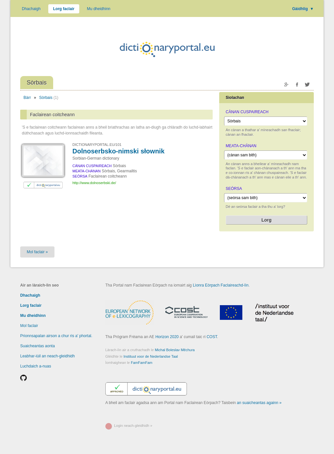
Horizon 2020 (166, 337)
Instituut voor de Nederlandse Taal (151, 356)
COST (211, 337)
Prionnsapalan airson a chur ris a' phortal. (56, 336)
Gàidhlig (303, 9)
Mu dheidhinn (98, 9)
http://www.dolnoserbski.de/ (94, 183)
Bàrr (27, 97)
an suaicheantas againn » (259, 402)
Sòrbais (46, 97)
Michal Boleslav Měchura (175, 350)
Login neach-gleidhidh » (133, 426)
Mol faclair (29, 325)
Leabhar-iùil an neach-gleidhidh (47, 356)
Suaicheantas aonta (37, 346)
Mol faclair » (37, 252)
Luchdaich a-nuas (35, 366)
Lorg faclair (63, 9)
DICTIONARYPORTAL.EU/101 (96, 145)
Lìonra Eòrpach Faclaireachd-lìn (221, 285)
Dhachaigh (31, 9)
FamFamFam (141, 363)
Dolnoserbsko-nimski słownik (118, 151)
